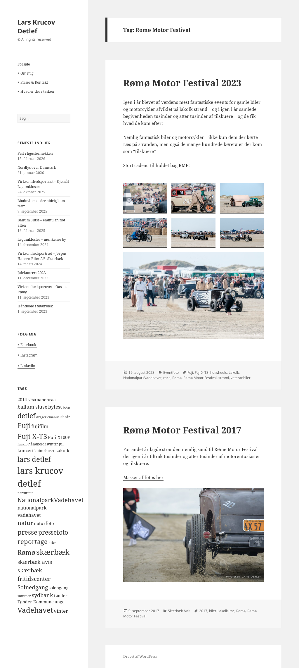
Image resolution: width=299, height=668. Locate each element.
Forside (24, 64)
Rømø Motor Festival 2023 (182, 83)
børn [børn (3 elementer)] (66, 407)
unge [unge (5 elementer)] (60, 602)
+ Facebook (27, 344)
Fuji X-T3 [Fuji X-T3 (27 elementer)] (32, 436)
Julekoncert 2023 (32, 272)
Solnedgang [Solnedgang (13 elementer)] (33, 587)
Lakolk (234, 372)
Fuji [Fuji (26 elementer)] (24, 425)
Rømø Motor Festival (200, 377)
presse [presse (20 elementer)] (27, 532)
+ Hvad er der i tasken (36, 91)
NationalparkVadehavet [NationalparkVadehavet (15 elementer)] (51, 500)
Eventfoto (171, 372)
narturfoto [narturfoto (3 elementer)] (25, 493)
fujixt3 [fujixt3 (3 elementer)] (22, 444)
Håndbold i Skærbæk (35, 306)
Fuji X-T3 (201, 372)
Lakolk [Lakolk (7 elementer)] (62, 450)
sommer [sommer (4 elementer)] (24, 595)
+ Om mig (25, 73)
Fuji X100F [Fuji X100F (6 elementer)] (59, 437)
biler (212, 610)
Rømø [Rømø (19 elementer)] (26, 552)
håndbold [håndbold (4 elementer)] (36, 444)
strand (223, 377)
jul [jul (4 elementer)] (61, 444)
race (167, 377)
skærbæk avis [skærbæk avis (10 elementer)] (35, 561)
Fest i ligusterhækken (35, 153)
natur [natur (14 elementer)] (25, 523)
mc (232, 610)
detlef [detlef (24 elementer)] (26, 415)
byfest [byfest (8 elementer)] (55, 407)
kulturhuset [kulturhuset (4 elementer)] (44, 450)
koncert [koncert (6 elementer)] (26, 450)
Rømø (177, 377)
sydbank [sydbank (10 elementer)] (42, 595)
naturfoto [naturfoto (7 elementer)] (44, 523)
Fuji (190, 372)
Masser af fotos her (143, 477)
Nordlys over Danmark (37, 167)
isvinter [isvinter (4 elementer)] (51, 444)
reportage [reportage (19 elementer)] (33, 541)
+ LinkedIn (26, 365)
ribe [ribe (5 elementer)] (52, 542)
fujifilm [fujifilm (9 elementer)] (39, 426)
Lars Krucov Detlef (36, 26)
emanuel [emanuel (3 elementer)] (53, 417)
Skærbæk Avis (179, 610)
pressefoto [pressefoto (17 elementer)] (53, 532)
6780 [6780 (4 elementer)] (32, 399)
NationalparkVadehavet (142, 377)
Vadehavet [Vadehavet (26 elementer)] (35, 610)
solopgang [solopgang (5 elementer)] (59, 587)
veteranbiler (241, 377)
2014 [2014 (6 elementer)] (22, 399)
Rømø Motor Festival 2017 (182, 430)
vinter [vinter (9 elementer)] (61, 610)
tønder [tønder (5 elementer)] (60, 595)
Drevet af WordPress (140, 656)
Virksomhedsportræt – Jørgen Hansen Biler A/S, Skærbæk (42, 256)
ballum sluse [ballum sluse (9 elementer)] (32, 406)
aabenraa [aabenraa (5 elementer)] (46, 399)
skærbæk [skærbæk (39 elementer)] (52, 552)
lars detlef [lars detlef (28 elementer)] (34, 459)
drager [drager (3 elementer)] (41, 417)
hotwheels (218, 372)
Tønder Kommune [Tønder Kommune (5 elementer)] (36, 602)
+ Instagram (27, 355)
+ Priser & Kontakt (33, 82)
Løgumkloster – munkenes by (42, 239)
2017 (203, 610)
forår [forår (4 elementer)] (65, 416)
